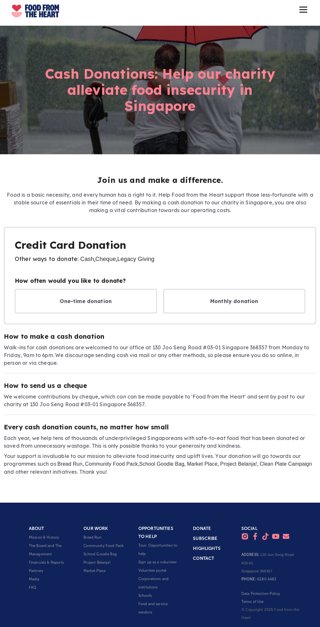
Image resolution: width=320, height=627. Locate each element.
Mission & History (44, 537)
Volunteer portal (152, 570)
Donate (202, 528)
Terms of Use (252, 601)
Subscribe (205, 538)
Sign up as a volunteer (157, 562)
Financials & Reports (46, 562)
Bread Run (69, 464)
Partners (36, 571)
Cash (87, 259)
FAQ (32, 587)
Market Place (202, 464)
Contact (203, 558)
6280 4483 (266, 579)
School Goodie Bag (161, 464)
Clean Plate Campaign (286, 464)
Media (34, 579)
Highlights (207, 548)
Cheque (105, 259)
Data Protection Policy (260, 593)
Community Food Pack (111, 464)
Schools (145, 595)
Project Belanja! (238, 464)
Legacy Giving (135, 259)
